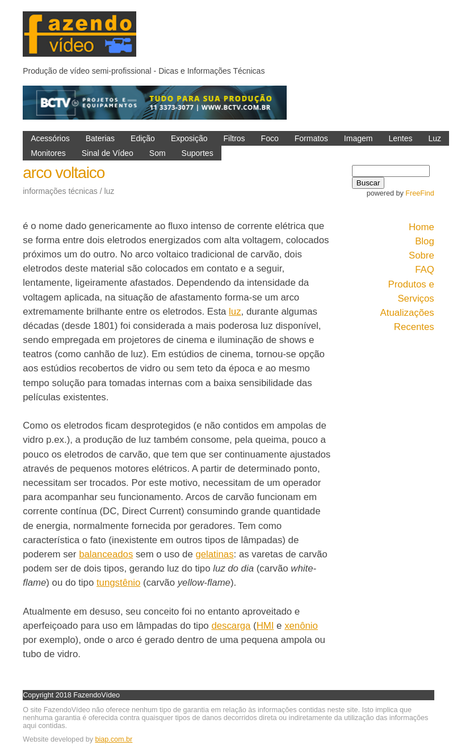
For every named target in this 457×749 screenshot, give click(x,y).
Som (157, 153)
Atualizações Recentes (407, 319)
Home (421, 227)
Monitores (48, 153)
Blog (424, 241)
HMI (265, 625)
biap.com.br (113, 739)
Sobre (421, 255)
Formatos (311, 138)
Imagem (358, 138)
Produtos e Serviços (411, 291)
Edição (143, 138)
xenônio (301, 625)
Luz (434, 138)
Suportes (197, 153)
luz (235, 311)
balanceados (106, 554)
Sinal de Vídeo (107, 153)
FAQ (424, 269)
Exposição (189, 138)
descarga (230, 625)
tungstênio (118, 582)
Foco (270, 138)
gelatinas (214, 554)
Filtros (234, 138)
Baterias (100, 138)
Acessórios (50, 138)
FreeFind (419, 193)
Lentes (400, 138)
